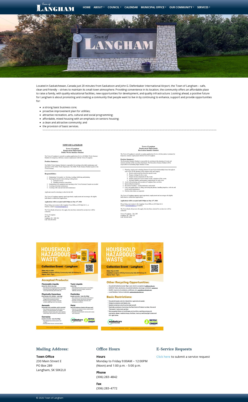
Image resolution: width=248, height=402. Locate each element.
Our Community (180, 7)
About (98, 7)
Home (86, 7)
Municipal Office (152, 7)
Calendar (131, 7)
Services (202, 7)
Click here (163, 357)
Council (113, 7)
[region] (124, 46)
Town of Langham (53, 397)
